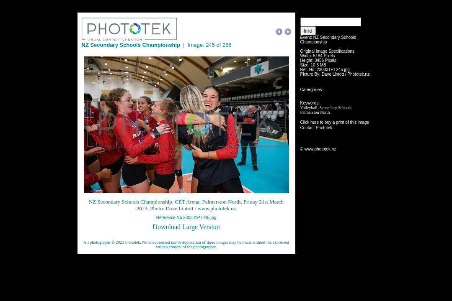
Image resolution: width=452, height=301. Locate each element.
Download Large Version (186, 226)
